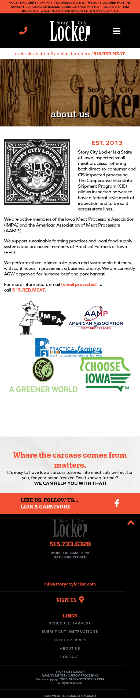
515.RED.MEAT (109, 53)
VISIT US (70, 600)
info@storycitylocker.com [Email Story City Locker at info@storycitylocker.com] (70, 584)
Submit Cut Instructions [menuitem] (70, 632)
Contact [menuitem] (70, 657)
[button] (116, 30)
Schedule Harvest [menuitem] (70, 623)
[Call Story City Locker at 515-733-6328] (23, 32)
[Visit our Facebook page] (116, 503)
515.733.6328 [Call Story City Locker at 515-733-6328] (70, 544)
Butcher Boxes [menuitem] (70, 640)
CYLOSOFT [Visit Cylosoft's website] (89, 695)
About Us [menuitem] (70, 648)
